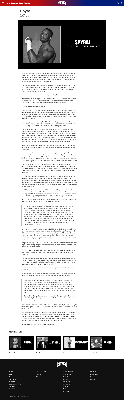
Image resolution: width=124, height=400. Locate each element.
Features (14, 3)
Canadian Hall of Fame (15, 384)
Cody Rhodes (67, 374)
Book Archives (13, 389)
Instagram (93, 379)
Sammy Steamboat (68, 353)
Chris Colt (12, 353)
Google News (94, 374)
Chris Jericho (67, 386)
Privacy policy (40, 377)
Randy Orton (66, 384)
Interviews (12, 381)
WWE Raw (66, 391)
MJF (64, 389)
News (8, 3)
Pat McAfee (66, 381)
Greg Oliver (23, 15)
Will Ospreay (67, 379)
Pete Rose (39, 353)
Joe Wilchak (93, 353)
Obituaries (12, 386)
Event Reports (24, 3)
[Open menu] (3, 3)
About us (38, 374)
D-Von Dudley (67, 377)
